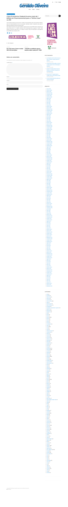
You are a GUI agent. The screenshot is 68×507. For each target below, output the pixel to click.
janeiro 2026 (49, 91)
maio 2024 (48, 118)
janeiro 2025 (49, 107)
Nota (47, 417)
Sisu (47, 456)
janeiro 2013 (49, 252)
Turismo (48, 468)
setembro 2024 (49, 113)
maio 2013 (48, 246)
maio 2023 (48, 134)
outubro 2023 (49, 128)
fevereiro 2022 (49, 155)
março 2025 (49, 105)
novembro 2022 (49, 142)
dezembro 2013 (49, 237)
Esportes (48, 356)
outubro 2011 (49, 272)
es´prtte (48, 351)
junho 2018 (49, 209)
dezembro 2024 (49, 109)
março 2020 (49, 186)
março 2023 (49, 137)
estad (48, 357)
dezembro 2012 (49, 253)
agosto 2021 (49, 163)
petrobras (48, 422)
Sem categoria (10, 43)
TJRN (48, 465)
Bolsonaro (48, 310)
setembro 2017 (49, 219)
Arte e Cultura (49, 301)
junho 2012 (49, 261)
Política (48, 429)
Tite (47, 463)
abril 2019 (48, 200)
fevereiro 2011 (49, 283)
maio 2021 (48, 167)
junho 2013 (49, 245)
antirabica (48, 299)
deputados (48, 340)
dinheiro (48, 344)
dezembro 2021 (49, 157)
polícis (48, 426)
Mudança (48, 410)
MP (47, 409)
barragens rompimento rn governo (53, 307)
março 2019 (49, 202)
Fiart (47, 365)
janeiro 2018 (49, 214)
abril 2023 (48, 136)
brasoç (48, 322)
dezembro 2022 (49, 141)
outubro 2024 (49, 111)
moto (48, 407)
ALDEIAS (48, 295)
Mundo (48, 413)
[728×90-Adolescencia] (24, 36)
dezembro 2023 (49, 125)
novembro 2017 (49, 217)
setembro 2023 (49, 129)
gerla (48, 382)
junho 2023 (49, 133)
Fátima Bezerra (49, 363)
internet (48, 395)
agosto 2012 (49, 259)
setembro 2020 (49, 178)
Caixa (48, 329)
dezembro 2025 (49, 92)
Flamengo (48, 368)
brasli (48, 321)
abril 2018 (48, 211)
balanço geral (49, 303)
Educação (48, 349)
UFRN (48, 469)
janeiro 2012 (49, 268)
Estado (48, 359)
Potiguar (48, 432)
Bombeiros (49, 311)
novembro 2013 (49, 238)
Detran (48, 341)
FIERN (48, 367)
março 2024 (49, 121)
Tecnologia (49, 460)
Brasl (48, 319)
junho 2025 (49, 101)
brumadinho (49, 324)
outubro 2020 (49, 176)
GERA (48, 375)
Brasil (48, 317)
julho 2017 (48, 222)
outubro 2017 (49, 218)
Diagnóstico (49, 342)
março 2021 (49, 169)
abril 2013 (48, 248)
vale (47, 471)
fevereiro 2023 (49, 138)
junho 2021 (49, 165)
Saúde (48, 445)
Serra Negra (49, 453)
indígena (48, 391)
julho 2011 (48, 276)
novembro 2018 (49, 207)
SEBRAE (48, 446)
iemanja (48, 387)
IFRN (47, 388)
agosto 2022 (49, 146)
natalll (48, 415)
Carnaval (48, 334)
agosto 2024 (49, 114)
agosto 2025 (49, 98)
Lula (47, 396)
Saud (47, 444)
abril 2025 (48, 103)
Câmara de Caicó (50, 330)
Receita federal (49, 438)
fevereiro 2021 (49, 171)
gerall (48, 380)
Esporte (48, 355)
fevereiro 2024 (49, 122)
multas (48, 411)
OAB (47, 418)
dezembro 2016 (49, 232)
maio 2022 (48, 151)
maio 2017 (48, 225)
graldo (48, 384)
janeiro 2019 (49, 205)
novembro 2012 (49, 255)
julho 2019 (48, 196)
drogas (48, 346)
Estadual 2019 (49, 360)
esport (48, 353)
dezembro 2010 (49, 286)
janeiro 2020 (49, 188)
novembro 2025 (49, 94)
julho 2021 (48, 164)
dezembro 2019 (49, 190)
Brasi (48, 315)
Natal (48, 414)
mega (48, 402)
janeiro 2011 (49, 284)
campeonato (49, 332)
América (48, 298)
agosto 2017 (49, 221)
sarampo (48, 442)
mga (47, 405)
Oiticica (48, 419)
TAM (47, 459)
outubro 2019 (49, 192)
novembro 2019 (49, 191)
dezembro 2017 (49, 215)
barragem (48, 306)
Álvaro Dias (49, 297)
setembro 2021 (49, 161)
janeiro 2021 (49, 172)
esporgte (48, 352)
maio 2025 (48, 102)
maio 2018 (48, 210)
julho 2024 (48, 115)
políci (48, 423)
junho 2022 (49, 149)
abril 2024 (48, 119)
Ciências (48, 336)
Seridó (48, 452)
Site (7, 84)
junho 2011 (49, 277)
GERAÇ (48, 376)
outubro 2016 (49, 233)
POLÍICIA (48, 428)
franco (48, 369)
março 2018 (49, 213)
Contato (37, 9)
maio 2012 (48, 263)
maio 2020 (48, 183)
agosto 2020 (49, 179)
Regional (48, 440)
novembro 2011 (49, 271)
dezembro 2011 (49, 269)
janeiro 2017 (49, 230)
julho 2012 (48, 260)
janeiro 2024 (49, 123)
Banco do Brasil (49, 305)
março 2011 (49, 282)
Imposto (48, 390)
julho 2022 (48, 148)
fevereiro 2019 (49, 203)
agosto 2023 (49, 130)
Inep (47, 392)
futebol (48, 371)
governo (48, 383)
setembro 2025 (49, 96)
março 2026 (49, 88)
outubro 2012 (49, 256)
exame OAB (49, 361)
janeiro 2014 (49, 236)
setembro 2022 (49, 145)
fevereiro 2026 (49, 90)
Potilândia (48, 433)
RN (47, 441)
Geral (48, 379)
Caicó (48, 326)
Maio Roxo (48, 398)
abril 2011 (48, 280)
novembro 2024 (49, 110)
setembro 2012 (49, 257)
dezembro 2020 (49, 173)
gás (47, 372)
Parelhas (48, 421)
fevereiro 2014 (49, 234)
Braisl (48, 314)
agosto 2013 (49, 242)
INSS (47, 394)
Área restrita (9, 489)
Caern (48, 325)
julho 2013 (48, 244)
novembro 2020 (49, 175)
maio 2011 (48, 279)
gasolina (48, 373)
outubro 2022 (49, 144)
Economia (48, 348)
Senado (48, 450)
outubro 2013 (49, 240)
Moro (48, 406)
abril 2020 (48, 184)
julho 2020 (48, 180)
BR (47, 313)
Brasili (48, 318)
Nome (8, 76)
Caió (47, 328)
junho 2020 (49, 182)
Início (30, 9)
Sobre (33, 9)
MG (47, 403)
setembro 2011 (49, 273)
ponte (48, 430)
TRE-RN (48, 467)
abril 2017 (48, 226)
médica (48, 401)
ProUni (48, 436)
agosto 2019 (49, 195)
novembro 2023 (49, 126)
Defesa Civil (49, 338)
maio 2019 (48, 199)
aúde (47, 302)
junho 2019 (49, 198)
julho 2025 (48, 99)
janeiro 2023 (49, 140)
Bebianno (48, 309)
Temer (48, 461)
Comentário (10, 62)
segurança (48, 448)
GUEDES (48, 386)
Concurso (48, 337)
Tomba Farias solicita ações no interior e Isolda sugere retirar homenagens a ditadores (54, 65)
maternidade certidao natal (51, 399)
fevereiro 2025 (49, 106)
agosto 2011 (49, 275)
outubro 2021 (49, 160)
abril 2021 (48, 168)
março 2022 (49, 153)
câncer (48, 333)
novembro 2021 (49, 159)
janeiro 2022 (49, 156)
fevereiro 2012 (49, 267)
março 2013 (49, 249)
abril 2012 (48, 264)
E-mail (8, 80)
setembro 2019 (49, 194)
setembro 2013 (49, 241)
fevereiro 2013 (49, 250)
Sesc (47, 455)
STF (47, 457)
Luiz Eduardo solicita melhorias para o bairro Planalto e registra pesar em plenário (54, 59)
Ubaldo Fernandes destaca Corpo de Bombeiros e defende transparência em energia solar (53, 70)
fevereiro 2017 (49, 229)
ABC (47, 294)
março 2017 (49, 227)
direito (48, 345)
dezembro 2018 (49, 206)
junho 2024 (49, 117)
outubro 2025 (49, 95)
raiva (48, 437)
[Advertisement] (29, 500)
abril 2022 (48, 152)
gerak (48, 378)
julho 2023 (48, 132)
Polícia (48, 425)
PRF (47, 434)
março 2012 (49, 265)
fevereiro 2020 (49, 187)
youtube (48, 472)
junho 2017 (49, 223)
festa (48, 364)
